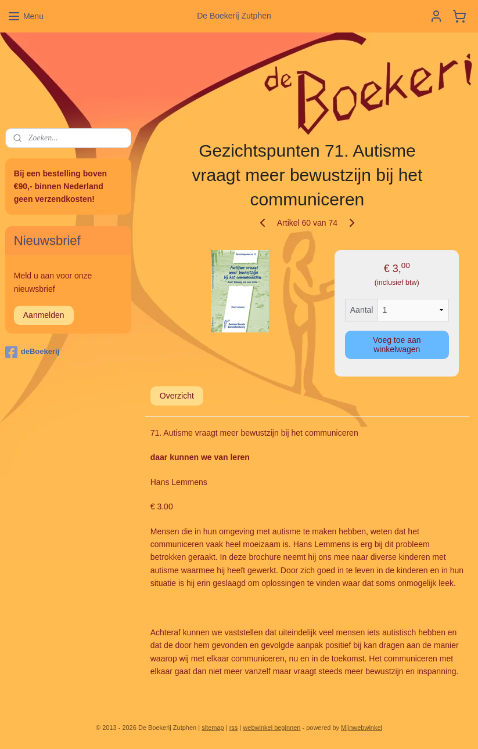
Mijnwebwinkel (361, 727)
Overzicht (177, 395)
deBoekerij (32, 352)
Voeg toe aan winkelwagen (397, 344)
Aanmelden (43, 315)
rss (233, 727)
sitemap (213, 727)
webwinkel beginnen (271, 727)
